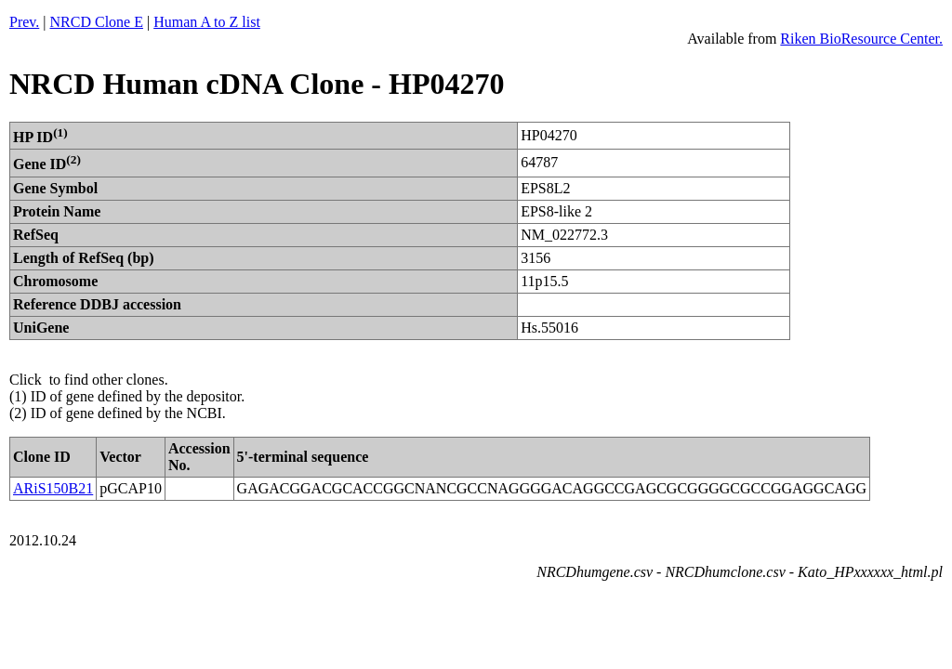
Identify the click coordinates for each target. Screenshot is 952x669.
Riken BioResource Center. (861, 38)
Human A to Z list (206, 22)
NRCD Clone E (96, 22)
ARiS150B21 (53, 488)
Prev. (24, 22)
